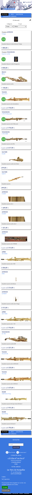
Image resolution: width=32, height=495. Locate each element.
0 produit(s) (28, 2)
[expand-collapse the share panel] (30, 20)
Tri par (20, 24)
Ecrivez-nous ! (21, 452)
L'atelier (4, 477)
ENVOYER (16, 447)
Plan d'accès (10, 452)
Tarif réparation (6, 479)
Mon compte (18, 2)
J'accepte (5, 487)
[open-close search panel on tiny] (25, 6)
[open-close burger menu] (29, 6)
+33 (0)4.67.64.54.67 (16, 458)
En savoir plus (6, 490)
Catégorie (9, 24)
